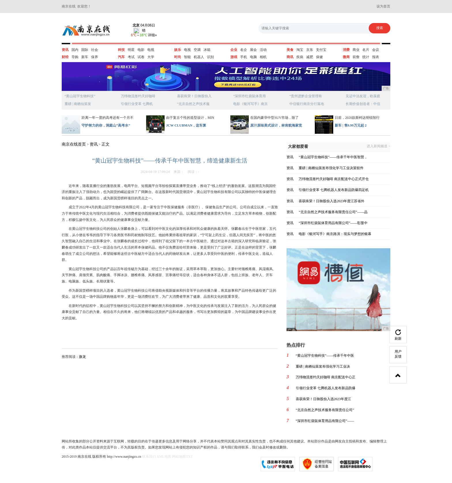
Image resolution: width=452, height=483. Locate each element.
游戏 (233, 57)
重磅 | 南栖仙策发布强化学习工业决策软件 (331, 168)
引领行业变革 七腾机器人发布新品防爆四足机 (334, 190)
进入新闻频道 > (378, 146)
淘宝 (299, 50)
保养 (94, 57)
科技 (121, 50)
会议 (375, 50)
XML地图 (164, 457)
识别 (210, 57)
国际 (84, 50)
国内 (74, 50)
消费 (346, 50)
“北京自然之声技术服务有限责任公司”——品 (333, 212)
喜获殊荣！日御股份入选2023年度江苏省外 (331, 201)
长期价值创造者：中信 (363, 104)
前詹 (356, 57)
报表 (375, 57)
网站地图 (179, 457)
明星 (131, 50)
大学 (150, 57)
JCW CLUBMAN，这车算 (186, 125)
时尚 (177, 57)
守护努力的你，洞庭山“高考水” (106, 125)
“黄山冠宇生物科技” (80, 96)
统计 (365, 57)
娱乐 (177, 50)
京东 (309, 50)
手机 (243, 57)
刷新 (398, 335)
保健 (319, 57)
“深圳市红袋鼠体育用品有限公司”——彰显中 (333, 223)
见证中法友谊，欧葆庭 (363, 96)
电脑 (253, 57)
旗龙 (82, 357)
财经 (65, 57)
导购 (74, 57)
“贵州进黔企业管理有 (305, 96)
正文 (105, 144)
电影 (141, 50)
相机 (263, 57)
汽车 (121, 57)
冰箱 (207, 50)
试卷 (141, 57)
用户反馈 (398, 354)
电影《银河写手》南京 (250, 104)
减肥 (309, 57)
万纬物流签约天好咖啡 (138, 96)
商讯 (290, 57)
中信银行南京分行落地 (306, 104)
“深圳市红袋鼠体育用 (249, 96)
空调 (197, 50)
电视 (150, 50)
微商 (346, 57)
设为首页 (383, 6)
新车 (84, 57)
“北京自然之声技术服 (193, 104)
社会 (94, 50)
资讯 (65, 50)
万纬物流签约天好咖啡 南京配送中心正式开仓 (334, 179)
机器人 (199, 57)
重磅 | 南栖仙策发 (78, 104)
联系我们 (149, 457)
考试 (131, 57)
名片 (365, 50)
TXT (189, 457)
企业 (233, 50)
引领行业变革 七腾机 (137, 104)
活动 (263, 50)
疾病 (299, 57)
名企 (243, 50)
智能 (187, 57)
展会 (253, 50)
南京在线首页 (74, 144)
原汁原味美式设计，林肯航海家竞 (276, 125)
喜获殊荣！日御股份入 (194, 96)
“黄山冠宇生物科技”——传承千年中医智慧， (333, 157)
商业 (356, 50)
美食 (290, 50)
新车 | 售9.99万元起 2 (351, 125)
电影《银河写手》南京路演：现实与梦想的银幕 (335, 234)
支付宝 (321, 50)
